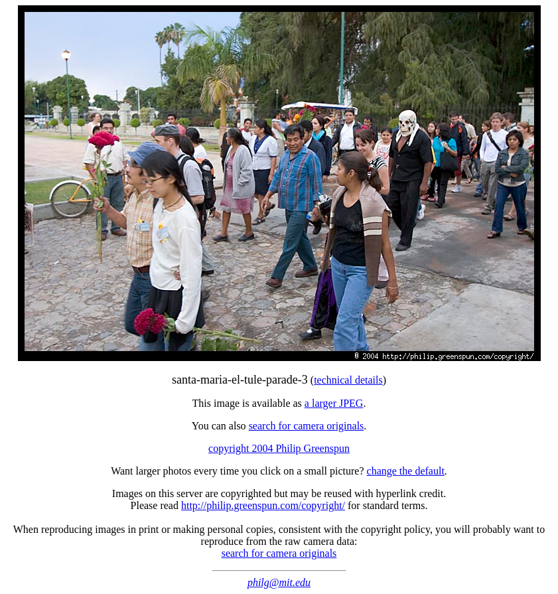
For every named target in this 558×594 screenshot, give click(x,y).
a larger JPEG (334, 403)
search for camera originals (306, 425)
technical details (348, 380)
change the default (406, 471)
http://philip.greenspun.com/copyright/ (263, 505)
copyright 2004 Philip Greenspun (279, 448)
